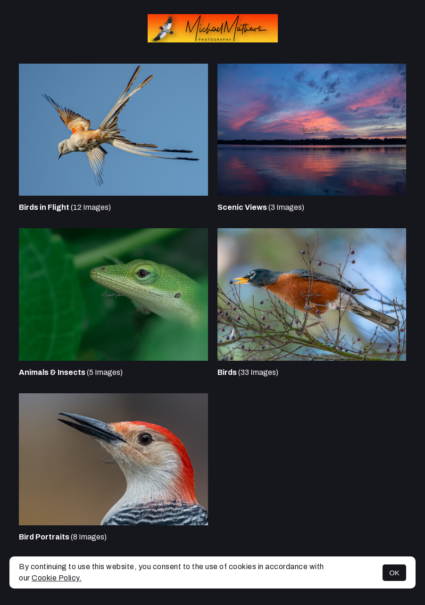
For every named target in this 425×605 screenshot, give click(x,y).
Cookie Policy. (57, 578)
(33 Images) (247, 372)
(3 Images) (260, 207)
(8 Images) (63, 537)
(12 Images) (65, 207)
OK (394, 573)
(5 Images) (71, 372)
